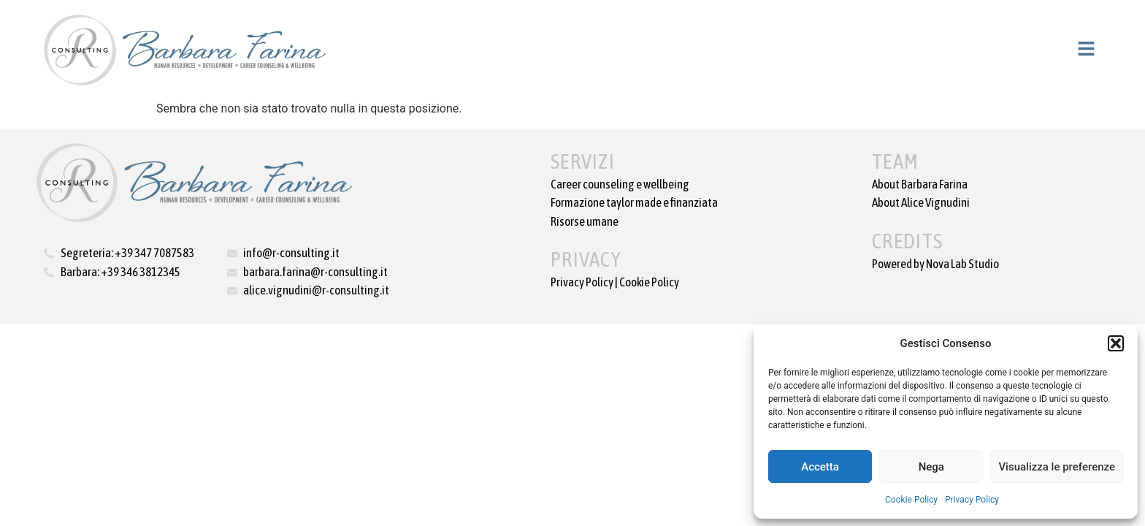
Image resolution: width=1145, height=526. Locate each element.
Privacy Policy (972, 500)
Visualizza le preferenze (1056, 466)
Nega (931, 466)
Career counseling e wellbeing (620, 184)
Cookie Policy (911, 500)
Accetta (820, 466)
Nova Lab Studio (962, 263)
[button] (1115, 343)
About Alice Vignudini (921, 202)
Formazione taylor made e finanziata (634, 202)
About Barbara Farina (920, 184)
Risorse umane (585, 221)
